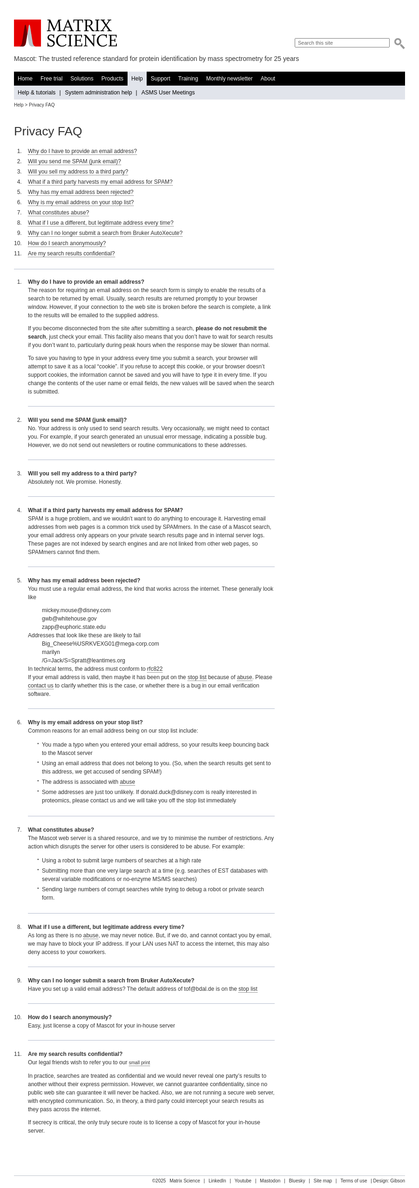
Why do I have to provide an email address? (82, 151)
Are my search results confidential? (71, 253)
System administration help (98, 92)
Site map (323, 1180)
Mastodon (270, 1180)
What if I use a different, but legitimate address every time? (101, 223)
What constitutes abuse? (58, 212)
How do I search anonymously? (67, 243)
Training (188, 78)
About (268, 78)
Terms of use (353, 1180)
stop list (197, 677)
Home (25, 78)
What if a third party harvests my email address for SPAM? (100, 182)
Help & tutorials (36, 92)
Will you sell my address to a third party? (78, 171)
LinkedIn (217, 1180)
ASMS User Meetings (168, 92)
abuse (244, 677)
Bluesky (297, 1180)
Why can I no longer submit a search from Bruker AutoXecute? (105, 233)
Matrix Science (65, 33)
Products (112, 78)
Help (137, 78)
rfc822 (154, 669)
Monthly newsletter (229, 78)
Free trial (51, 78)
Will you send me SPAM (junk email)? (74, 161)
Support (160, 78)
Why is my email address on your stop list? (81, 202)
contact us (41, 685)
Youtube (243, 1180)
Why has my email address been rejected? (81, 192)
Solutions (81, 78)
